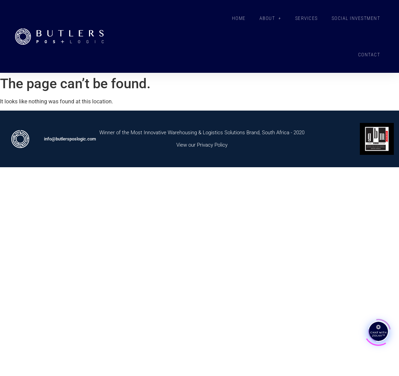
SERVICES (306, 18)
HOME (239, 18)
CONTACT (369, 54)
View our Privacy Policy (202, 145)
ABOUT (270, 18)
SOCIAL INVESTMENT (356, 18)
